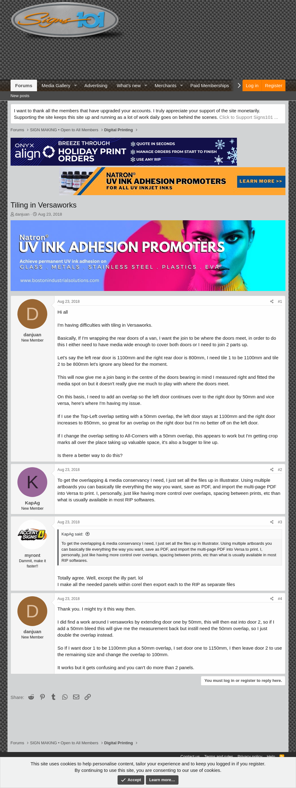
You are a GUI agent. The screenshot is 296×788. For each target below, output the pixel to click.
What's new (129, 85)
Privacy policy (250, 756)
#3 (280, 522)
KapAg (32, 502)
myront (32, 555)
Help (271, 756)
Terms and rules (218, 756)
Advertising (95, 85)
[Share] (272, 301)
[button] (75, 85)
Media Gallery (56, 85)
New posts (20, 95)
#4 (280, 599)
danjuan (22, 214)
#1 (280, 301)
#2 (280, 470)
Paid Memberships (209, 85)
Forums (23, 85)
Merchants (165, 85)
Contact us (190, 756)
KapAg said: (72, 534)
